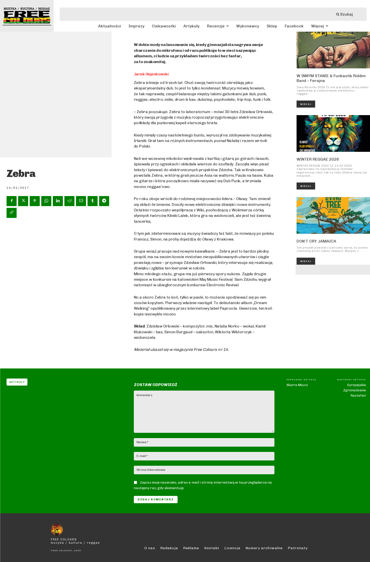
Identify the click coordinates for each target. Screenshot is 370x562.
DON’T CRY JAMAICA (316, 241)
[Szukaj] (347, 14)
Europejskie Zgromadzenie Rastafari (354, 390)
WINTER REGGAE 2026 (318, 159)
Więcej (305, 104)
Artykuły (17, 382)
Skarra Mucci (297, 385)
